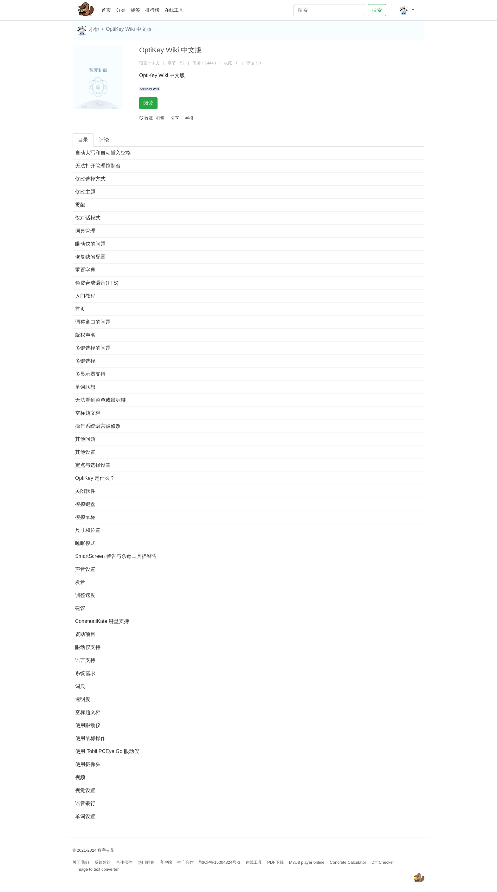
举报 (189, 118)
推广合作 (185, 862)
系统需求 (85, 673)
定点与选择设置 (93, 465)
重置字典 (85, 270)
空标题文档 (87, 413)
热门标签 (146, 862)
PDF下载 (275, 862)
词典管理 (85, 231)
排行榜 (152, 10)
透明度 (82, 699)
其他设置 (85, 452)
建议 (80, 608)
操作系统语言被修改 (98, 426)
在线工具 (174, 10)
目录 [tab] (83, 139)
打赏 (160, 118)
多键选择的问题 (93, 348)
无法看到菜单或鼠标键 (100, 400)
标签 (135, 10)
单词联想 (85, 387)
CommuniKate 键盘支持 (102, 621)
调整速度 (85, 595)
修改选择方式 (90, 179)
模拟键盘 (85, 504)
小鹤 (87, 30)
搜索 (377, 10)
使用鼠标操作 (90, 738)
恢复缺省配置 (90, 257)
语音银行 (85, 803)
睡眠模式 (85, 543)
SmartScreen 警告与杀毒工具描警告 (116, 556)
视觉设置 (85, 790)
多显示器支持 (90, 374)
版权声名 (85, 335)
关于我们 (81, 862)
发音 (80, 582)
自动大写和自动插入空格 (103, 152)
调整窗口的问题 (93, 322)
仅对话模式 (87, 218)
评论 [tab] (104, 139)
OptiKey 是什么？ (95, 478)
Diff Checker (382, 862)
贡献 (80, 205)
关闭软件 (85, 491)
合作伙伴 (124, 862)
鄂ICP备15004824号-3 (219, 862)
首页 (107, 9)
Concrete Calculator (348, 862)
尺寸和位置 (87, 530)
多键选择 (85, 361)
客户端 (166, 862)
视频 (80, 777)
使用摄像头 (87, 764)
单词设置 (85, 816)
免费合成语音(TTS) (97, 283)
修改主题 (85, 192)
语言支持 (85, 660)
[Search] (329, 10)
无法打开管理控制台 (98, 165)
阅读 (148, 103)
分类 (121, 10)
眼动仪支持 (87, 647)
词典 (80, 686)
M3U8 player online (307, 862)
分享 (175, 118)
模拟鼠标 (85, 517)
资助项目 (85, 634)
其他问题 (85, 439)
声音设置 (85, 569)
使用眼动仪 (87, 725)
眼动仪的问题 (90, 244)
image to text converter (98, 869)
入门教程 (85, 296)
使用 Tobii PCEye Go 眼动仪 (107, 751)
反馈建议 (102, 862)
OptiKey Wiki (149, 88)
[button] (406, 10)
